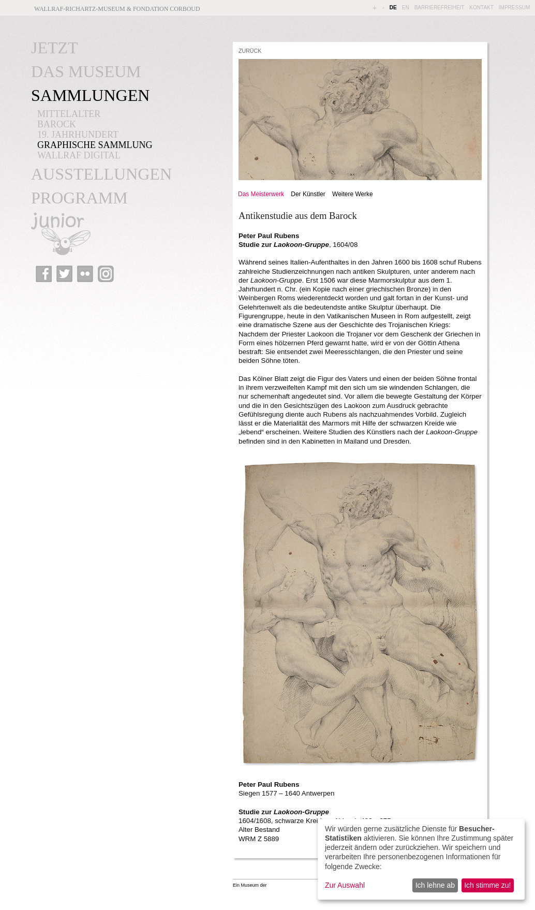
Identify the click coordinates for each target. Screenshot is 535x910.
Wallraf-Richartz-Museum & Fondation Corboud (117, 8)
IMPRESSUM (514, 7)
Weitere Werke (352, 194)
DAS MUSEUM (86, 71)
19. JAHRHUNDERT (77, 134)
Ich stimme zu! (487, 885)
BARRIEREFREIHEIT (439, 7)
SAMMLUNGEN (90, 95)
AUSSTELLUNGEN (101, 174)
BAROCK (56, 124)
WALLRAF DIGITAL (79, 155)
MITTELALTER (68, 114)
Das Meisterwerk (261, 194)
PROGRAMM (79, 197)
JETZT (54, 47)
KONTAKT (481, 7)
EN (405, 7)
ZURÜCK (250, 51)
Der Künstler (308, 194)
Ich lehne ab (435, 885)
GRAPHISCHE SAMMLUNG (95, 145)
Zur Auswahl (345, 885)
